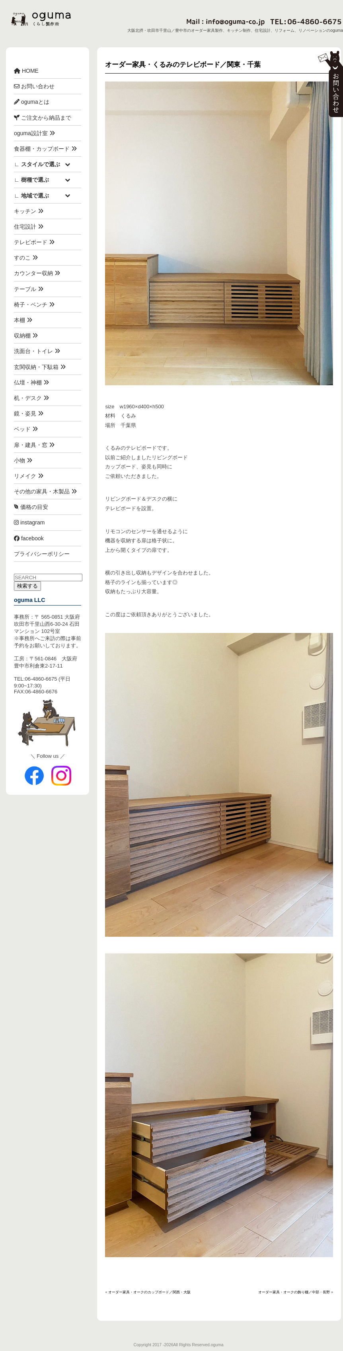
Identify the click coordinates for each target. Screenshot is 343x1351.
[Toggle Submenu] (67, 164)
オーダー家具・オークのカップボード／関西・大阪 (149, 1292)
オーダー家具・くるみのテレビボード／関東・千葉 (183, 64)
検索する (27, 586)
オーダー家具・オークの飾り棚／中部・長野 (294, 1292)
